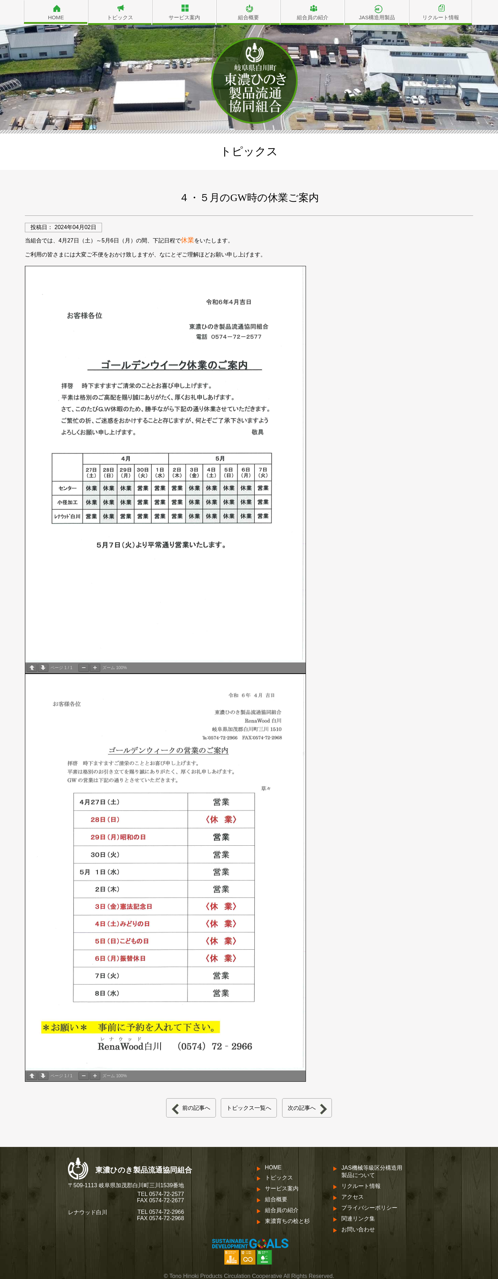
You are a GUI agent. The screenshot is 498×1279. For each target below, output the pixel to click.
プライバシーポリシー (369, 1208)
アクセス (352, 1197)
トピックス (120, 17)
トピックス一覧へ (248, 1108)
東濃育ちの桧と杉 (287, 1221)
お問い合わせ (358, 1229)
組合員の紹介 (312, 17)
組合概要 (248, 17)
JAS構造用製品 (377, 17)
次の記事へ (302, 1108)
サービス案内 (184, 17)
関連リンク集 (358, 1219)
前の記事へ (196, 1108)
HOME (56, 17)
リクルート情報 (440, 17)
